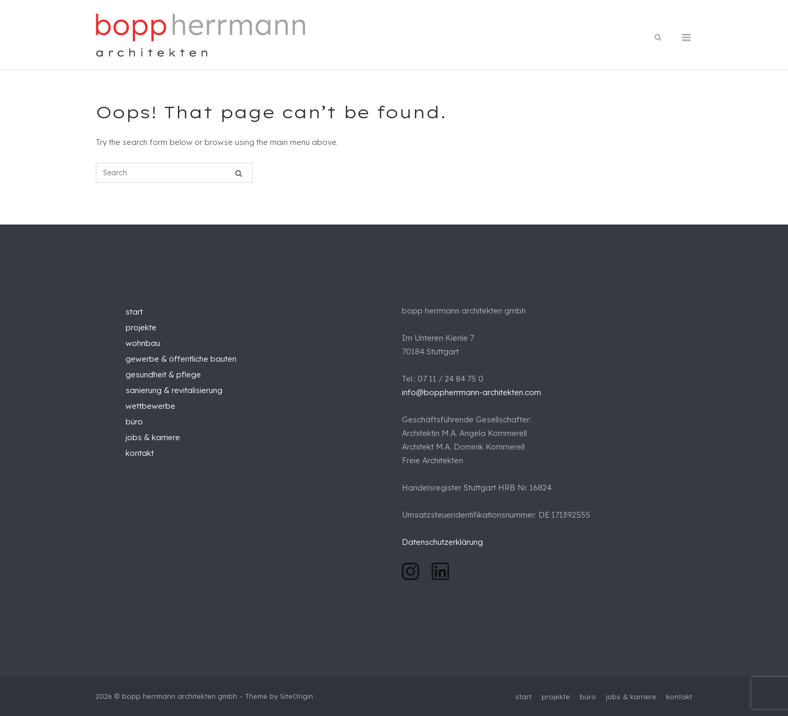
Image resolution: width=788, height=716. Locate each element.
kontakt (140, 453)
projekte (141, 327)
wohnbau (143, 343)
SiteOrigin (296, 696)
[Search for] (174, 173)
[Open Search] (658, 37)
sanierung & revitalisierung (174, 390)
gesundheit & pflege (163, 374)
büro (134, 422)
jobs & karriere (153, 437)
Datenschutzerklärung (443, 542)
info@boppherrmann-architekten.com (471, 392)
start (134, 312)
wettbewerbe (150, 406)
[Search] (238, 173)
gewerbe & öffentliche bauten (181, 359)
